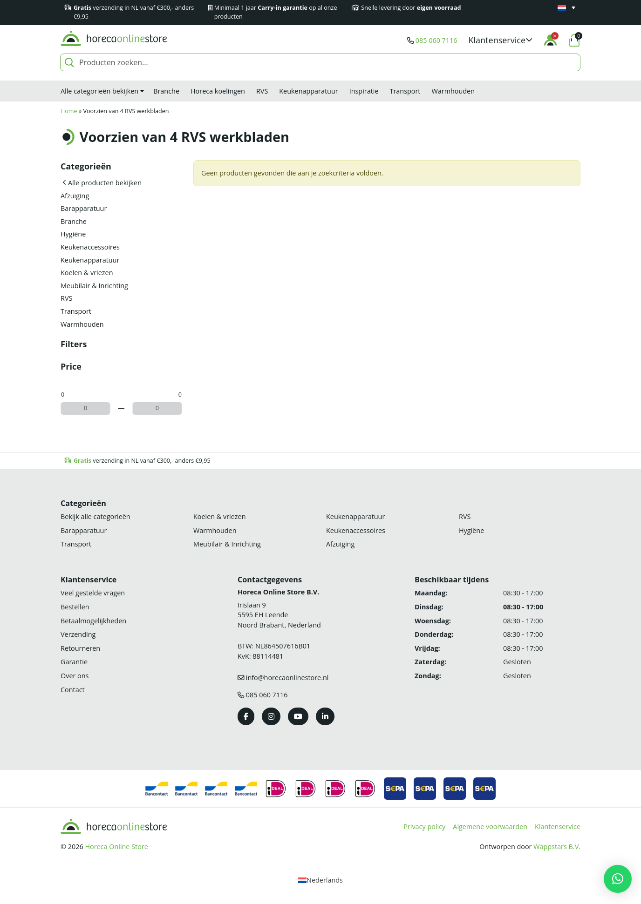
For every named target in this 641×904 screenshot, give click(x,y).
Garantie (74, 661)
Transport (405, 91)
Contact (73, 689)
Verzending (78, 634)
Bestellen (75, 606)
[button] (501, 40)
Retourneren (80, 648)
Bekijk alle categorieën (95, 516)
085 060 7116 (436, 40)
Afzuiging (75, 195)
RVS (262, 91)
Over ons (75, 675)
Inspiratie (364, 91)
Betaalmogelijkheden (93, 620)
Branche (166, 91)
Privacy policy (424, 826)
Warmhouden (453, 91)
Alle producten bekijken (105, 182)
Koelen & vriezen (87, 272)
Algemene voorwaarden (490, 826)
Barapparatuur (84, 208)
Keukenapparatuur (308, 91)
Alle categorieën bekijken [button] (99, 91)
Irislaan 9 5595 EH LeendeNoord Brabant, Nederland (279, 614)
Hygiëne (73, 233)
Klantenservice (557, 826)
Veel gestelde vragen (93, 592)
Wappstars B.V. (556, 846)
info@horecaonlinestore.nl (287, 677)
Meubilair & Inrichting (94, 285)
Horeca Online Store (116, 846)
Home (69, 111)
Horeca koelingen (218, 91)
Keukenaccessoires (90, 247)
